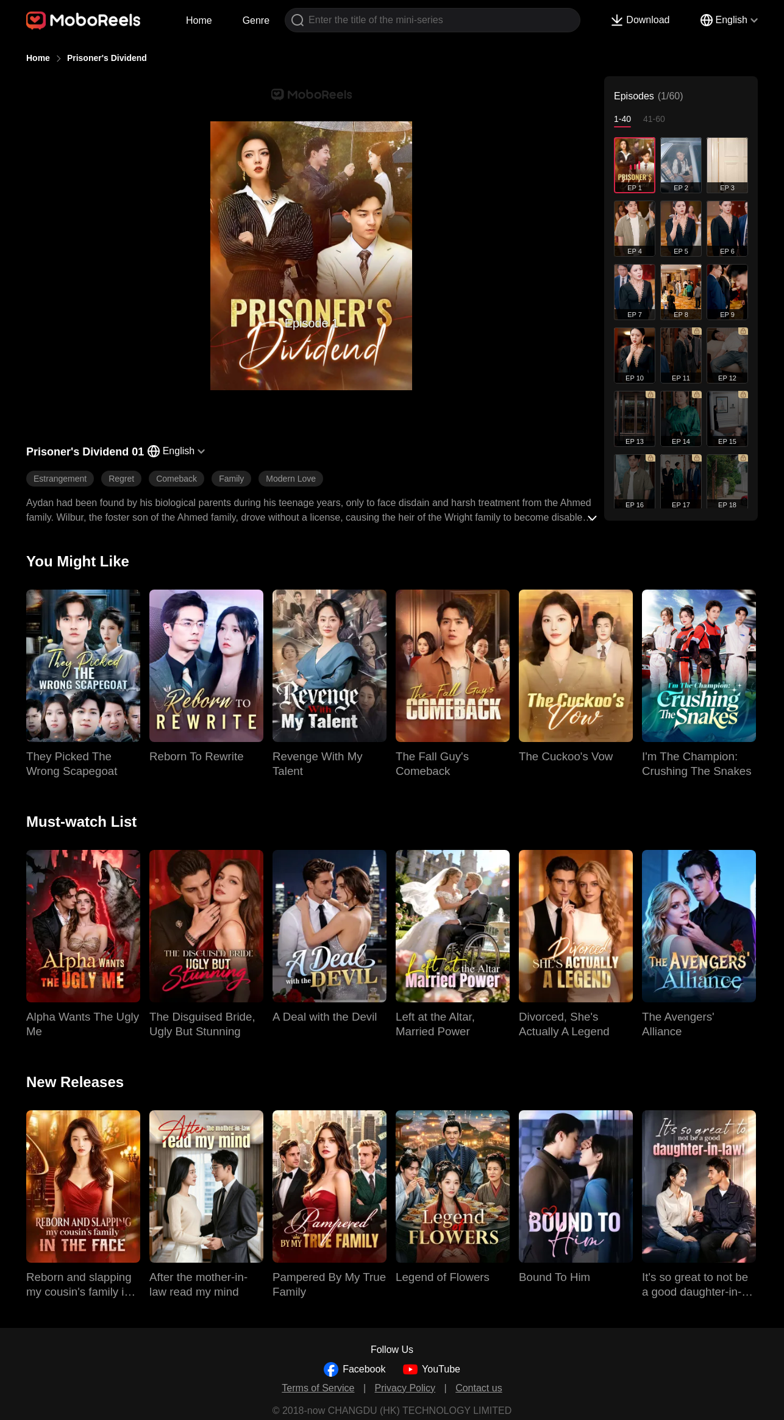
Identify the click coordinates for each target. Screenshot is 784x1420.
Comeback (176, 478)
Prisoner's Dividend (107, 58)
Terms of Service (318, 1388)
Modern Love (291, 478)
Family (231, 478)
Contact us (478, 1388)
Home (199, 20)
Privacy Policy (405, 1388)
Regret (121, 478)
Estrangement (60, 478)
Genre (256, 20)
